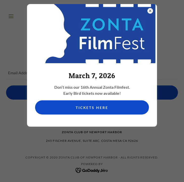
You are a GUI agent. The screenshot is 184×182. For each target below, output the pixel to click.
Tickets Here (92, 107)
